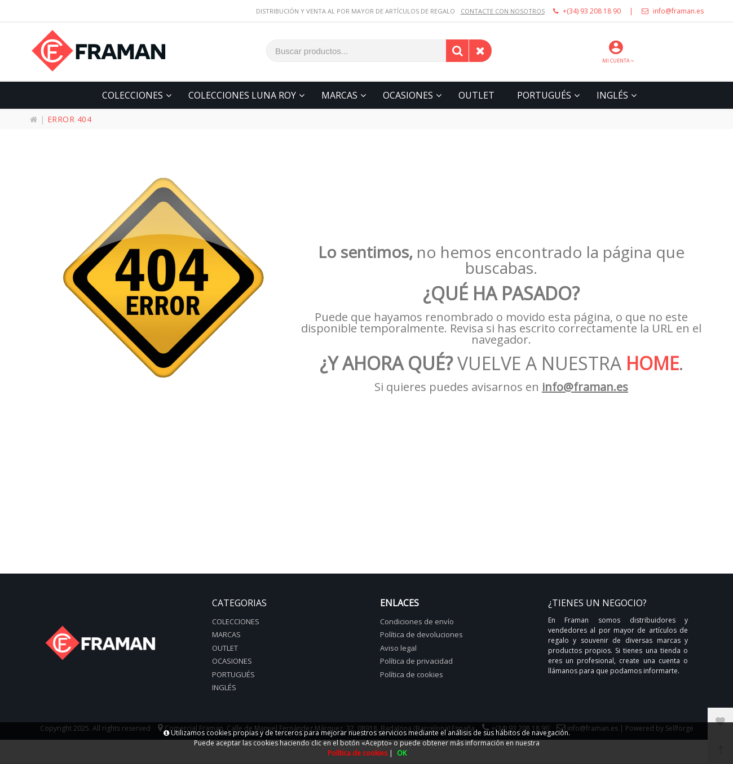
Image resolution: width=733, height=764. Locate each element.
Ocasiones (232, 661)
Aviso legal (398, 648)
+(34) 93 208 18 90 (587, 11)
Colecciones (235, 621)
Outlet (225, 648)
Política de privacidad (416, 661)
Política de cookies (411, 674)
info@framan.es (673, 11)
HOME (652, 363)
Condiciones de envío (417, 621)
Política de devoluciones (421, 634)
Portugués (233, 674)
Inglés (224, 687)
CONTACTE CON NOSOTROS (503, 11)
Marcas (226, 634)
